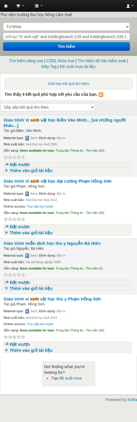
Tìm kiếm (66, 46)
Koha (132, 399)
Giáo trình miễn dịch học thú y (51, 243)
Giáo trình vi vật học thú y (52, 298)
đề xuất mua (70, 378)
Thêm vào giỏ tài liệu (30, 170)
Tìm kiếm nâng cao (26, 60)
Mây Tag (49, 66)
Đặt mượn (20, 164)
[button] (20, 5)
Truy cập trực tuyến (40, 206)
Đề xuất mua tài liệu (77, 66)
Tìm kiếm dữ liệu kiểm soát (102, 60)
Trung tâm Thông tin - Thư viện (6, 6)
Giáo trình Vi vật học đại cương (57, 181)
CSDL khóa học (60, 60)
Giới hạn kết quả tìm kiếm (68, 84)
